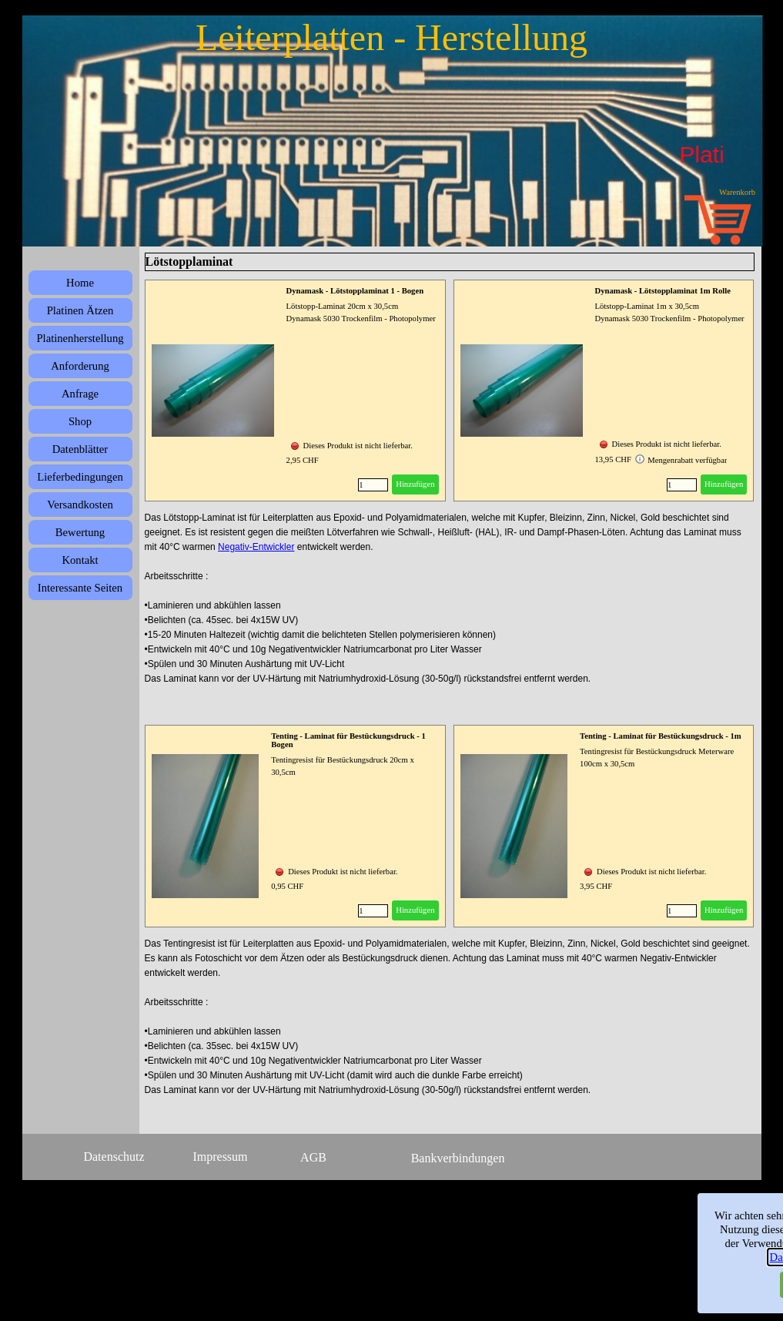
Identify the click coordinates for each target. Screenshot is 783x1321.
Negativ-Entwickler (256, 546)
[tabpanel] (450, 613)
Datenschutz (113, 1156)
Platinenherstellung (79, 338)
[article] (295, 390)
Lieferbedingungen (80, 477)
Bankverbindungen (458, 1158)
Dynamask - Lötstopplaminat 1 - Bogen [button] (355, 291)
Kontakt (80, 560)
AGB (313, 1157)
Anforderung (80, 366)
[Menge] (373, 484)
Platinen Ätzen (80, 310)
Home (80, 283)
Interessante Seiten (80, 588)
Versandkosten (79, 504)
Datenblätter (80, 449)
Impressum (219, 1156)
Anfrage (80, 393)
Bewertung (80, 532)
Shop (80, 421)
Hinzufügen (415, 484)
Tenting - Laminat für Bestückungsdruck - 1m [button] (660, 736)
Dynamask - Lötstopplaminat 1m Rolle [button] (663, 291)
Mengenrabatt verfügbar (681, 459)
